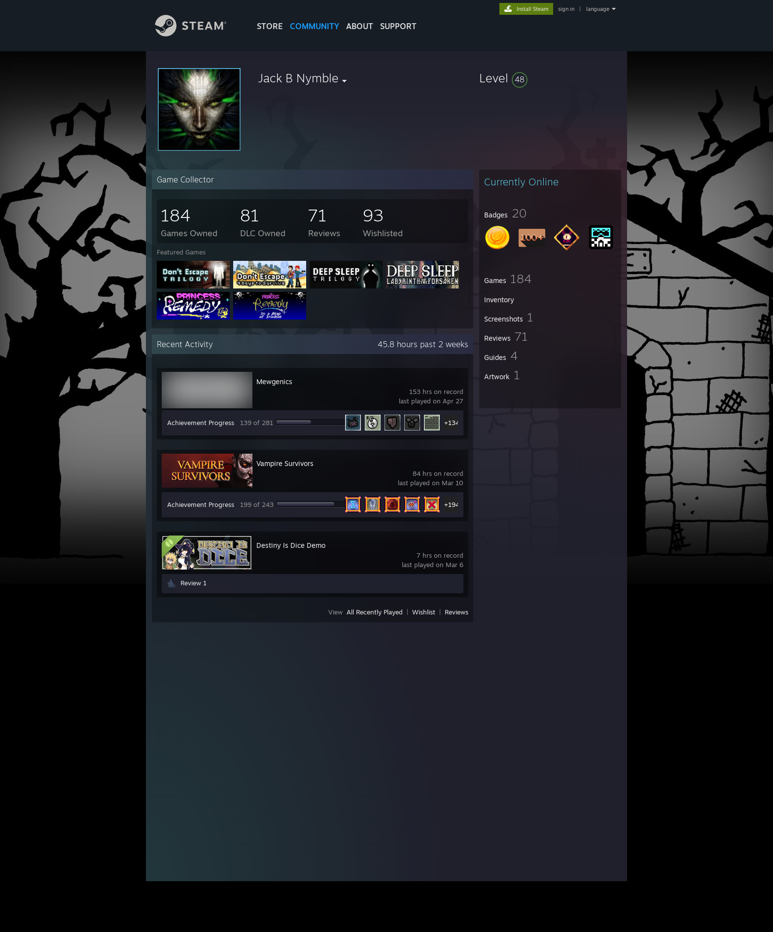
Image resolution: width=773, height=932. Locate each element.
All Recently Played (375, 612)
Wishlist (423, 612)
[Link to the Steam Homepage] (198, 34)
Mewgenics (274, 381)
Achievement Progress (200, 423)
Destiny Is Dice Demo (290, 545)
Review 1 (193, 583)
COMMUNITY (314, 26)
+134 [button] (451, 423)
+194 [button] (451, 504)
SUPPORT (398, 26)
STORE (270, 26)
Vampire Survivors (285, 463)
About (359, 26)
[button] (550, 78)
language (597, 8)
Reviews (456, 612)
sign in (566, 8)
